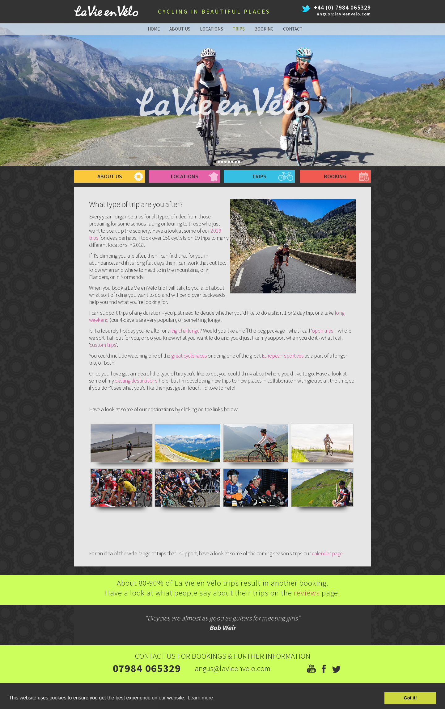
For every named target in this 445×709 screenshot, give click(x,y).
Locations (184, 176)
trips (239, 29)
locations (211, 29)
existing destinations (136, 380)
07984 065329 (147, 668)
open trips (322, 330)
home (154, 29)
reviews (308, 593)
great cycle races (189, 355)
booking (263, 29)
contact (293, 29)
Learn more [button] (200, 697)
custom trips (103, 344)
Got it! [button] (410, 697)
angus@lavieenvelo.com (344, 14)
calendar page (327, 553)
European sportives (282, 355)
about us (179, 29)
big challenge (185, 330)
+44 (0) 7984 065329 (342, 7)
